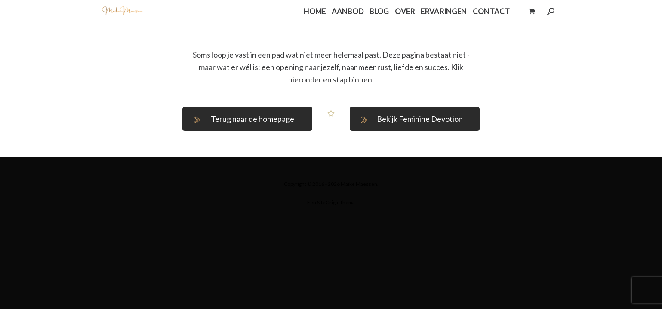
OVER (405, 11)
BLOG (379, 11)
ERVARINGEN (444, 11)
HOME (315, 11)
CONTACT (491, 11)
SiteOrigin (328, 202)
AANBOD (347, 11)
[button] (550, 11)
